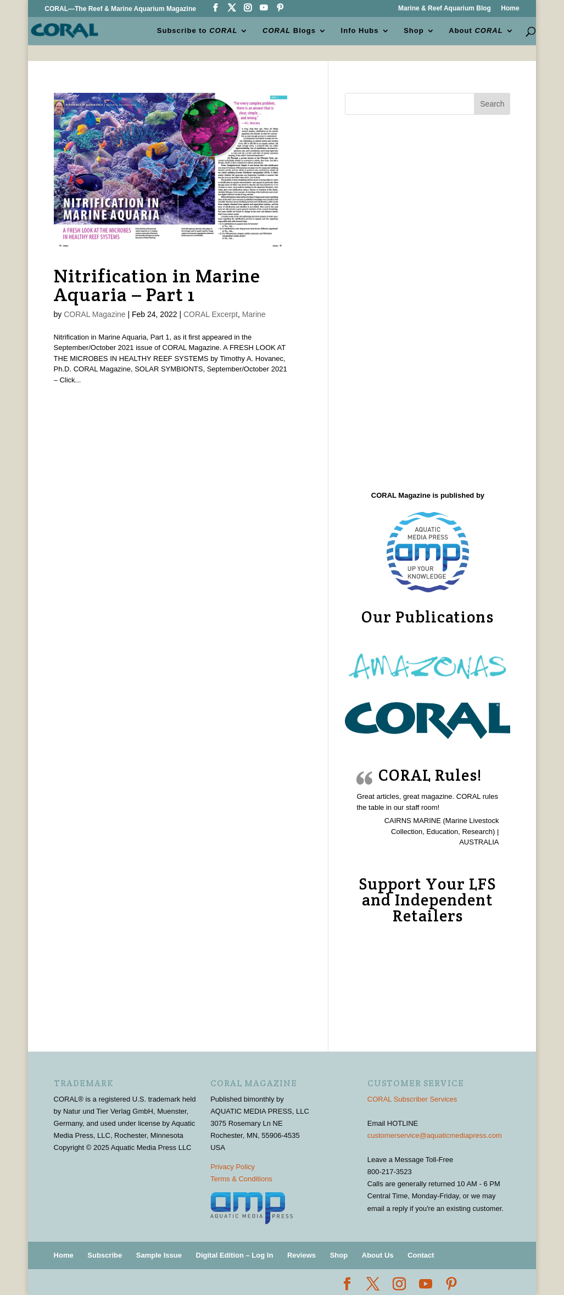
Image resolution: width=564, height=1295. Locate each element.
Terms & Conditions (241, 1179)
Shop (414, 31)
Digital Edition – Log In (234, 1255)
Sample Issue (159, 1255)
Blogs (289, 31)
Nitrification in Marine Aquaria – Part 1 (157, 285)
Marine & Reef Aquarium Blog (444, 8)
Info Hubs (360, 31)
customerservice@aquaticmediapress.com (434, 1135)
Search (492, 103)
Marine (254, 314)
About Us (378, 1255)
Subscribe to (197, 31)
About (475, 31)
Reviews (301, 1255)
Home (510, 8)
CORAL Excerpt (210, 314)
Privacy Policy (232, 1167)
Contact (420, 1255)
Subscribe (104, 1255)
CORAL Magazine (94, 314)
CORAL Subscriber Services (412, 1099)
